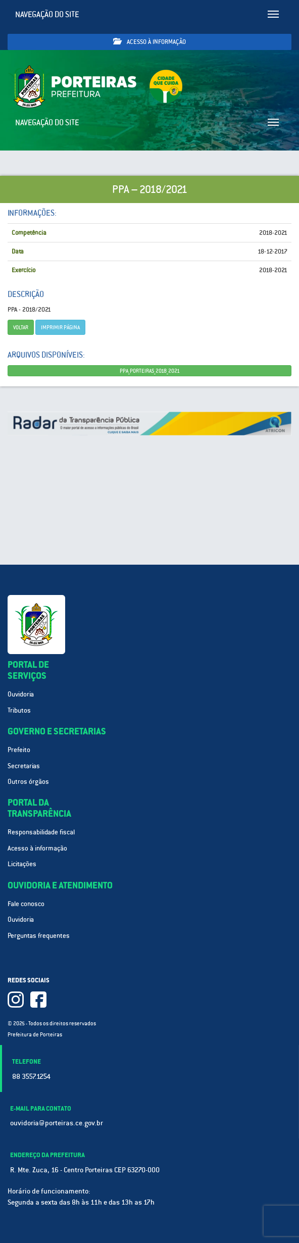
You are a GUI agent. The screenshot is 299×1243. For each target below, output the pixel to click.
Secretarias (24, 766)
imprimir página (60, 327)
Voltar (20, 327)
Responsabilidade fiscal (41, 832)
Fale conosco (26, 904)
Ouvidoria (21, 694)
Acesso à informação (149, 41)
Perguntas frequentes (39, 935)
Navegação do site (47, 14)
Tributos (19, 710)
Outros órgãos (28, 781)
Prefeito (19, 749)
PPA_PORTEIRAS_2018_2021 (150, 370)
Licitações (22, 864)
